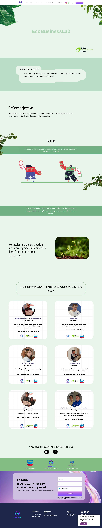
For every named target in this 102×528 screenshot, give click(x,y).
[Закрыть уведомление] (99, 515)
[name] (70, 479)
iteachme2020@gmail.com (50, 515)
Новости (43, 2)
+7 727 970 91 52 (36, 516)
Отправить (70, 493)
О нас (26, 2)
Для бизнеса (60, 2)
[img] (21, 2)
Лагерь (30, 2)
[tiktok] (88, 512)
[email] (70, 484)
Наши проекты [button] (37, 2)
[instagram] (82, 512)
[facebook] (85, 512)
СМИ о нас (49, 2)
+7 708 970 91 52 (36, 514)
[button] (79, 3)
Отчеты (54, 2)
